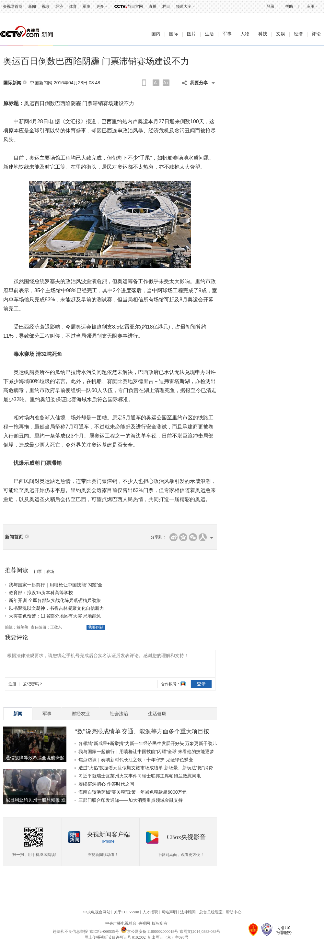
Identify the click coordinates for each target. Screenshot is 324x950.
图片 (191, 33)
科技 (262, 33)
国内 (155, 33)
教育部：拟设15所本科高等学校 (41, 592)
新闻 (32, 6)
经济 (59, 6)
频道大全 (183, 6)
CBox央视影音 (186, 837)
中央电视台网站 (96, 912)
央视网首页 (12, 6)
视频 (46, 6)
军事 (86, 6)
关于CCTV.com (126, 912)
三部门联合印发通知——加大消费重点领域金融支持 (130, 800)
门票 (38, 571)
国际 (173, 33)
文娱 (280, 33)
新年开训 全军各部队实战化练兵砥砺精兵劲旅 (55, 600)
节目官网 (135, 6)
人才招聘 (150, 912)
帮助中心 (233, 912)
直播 (152, 6)
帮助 (289, 6)
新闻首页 (14, 537)
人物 (244, 33)
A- (156, 82)
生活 (209, 33)
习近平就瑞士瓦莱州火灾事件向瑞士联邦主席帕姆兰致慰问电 (139, 775)
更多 (100, 6)
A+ (166, 82)
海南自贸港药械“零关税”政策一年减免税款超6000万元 (132, 792)
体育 (73, 6)
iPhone (108, 841)
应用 (310, 6)
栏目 (166, 6)
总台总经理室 (211, 912)
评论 (316, 33)
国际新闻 (12, 82)
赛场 (50, 571)
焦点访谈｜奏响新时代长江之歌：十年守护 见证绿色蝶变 (135, 759)
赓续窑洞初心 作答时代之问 (106, 784)
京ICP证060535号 (104, 931)
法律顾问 (188, 912)
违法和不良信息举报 (70, 931)
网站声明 (169, 912)
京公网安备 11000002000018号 (150, 931)
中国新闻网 (41, 82)
